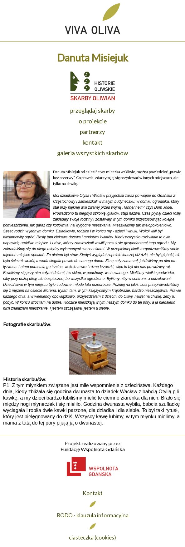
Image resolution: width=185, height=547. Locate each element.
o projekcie (93, 121)
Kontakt (93, 493)
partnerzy (92, 131)
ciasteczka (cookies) (92, 537)
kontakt (93, 142)
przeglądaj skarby (92, 110)
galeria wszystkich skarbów (92, 153)
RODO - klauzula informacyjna (93, 515)
